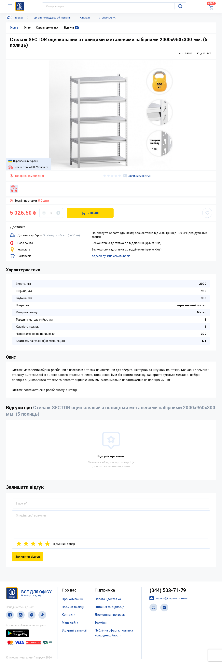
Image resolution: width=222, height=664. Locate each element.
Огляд (14, 27)
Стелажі (85, 17)
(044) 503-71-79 (167, 590)
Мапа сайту (70, 622)
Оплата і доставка (108, 599)
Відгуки (71, 27)
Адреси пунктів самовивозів (111, 256)
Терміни (100, 622)
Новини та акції (73, 607)
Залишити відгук (137, 176)
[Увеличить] (58, 213)
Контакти (68, 615)
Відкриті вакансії (74, 630)
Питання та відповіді (110, 607)
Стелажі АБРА (107, 17)
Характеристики (47, 27)
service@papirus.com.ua (168, 598)
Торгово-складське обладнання (52, 17)
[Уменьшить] (44, 213)
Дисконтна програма (110, 615)
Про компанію (72, 599)
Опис (27, 27)
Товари (19, 17)
